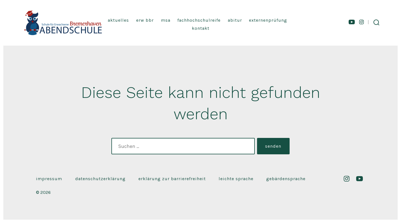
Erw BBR (145, 20)
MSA (165, 20)
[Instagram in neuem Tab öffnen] (361, 22)
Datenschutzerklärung (100, 178)
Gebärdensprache (285, 178)
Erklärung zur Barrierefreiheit (172, 178)
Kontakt (200, 28)
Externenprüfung (268, 20)
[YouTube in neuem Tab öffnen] (351, 22)
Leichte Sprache (236, 178)
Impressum (49, 178)
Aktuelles (118, 20)
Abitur (235, 20)
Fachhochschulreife (199, 20)
